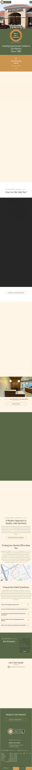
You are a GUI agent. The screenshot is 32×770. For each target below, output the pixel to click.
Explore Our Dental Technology (16, 537)
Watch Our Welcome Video (16, 16)
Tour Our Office (16, 404)
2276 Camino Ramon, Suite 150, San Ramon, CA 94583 (16, 745)
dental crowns (13, 531)
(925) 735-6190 (14, 742)
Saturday (3, 760)
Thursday (3, 757)
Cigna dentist (28, 551)
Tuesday (3, 754)
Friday (2, 758)
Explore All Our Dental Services (16, 292)
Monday (2, 753)
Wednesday (3, 756)
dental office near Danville (21, 562)
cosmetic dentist (14, 551)
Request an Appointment (16, 719)
